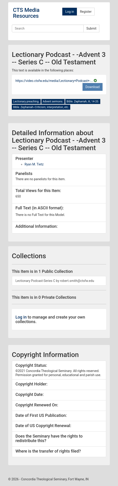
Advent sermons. (53, 101)
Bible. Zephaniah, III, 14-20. (83, 101)
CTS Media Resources (26, 13)
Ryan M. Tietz (34, 164)
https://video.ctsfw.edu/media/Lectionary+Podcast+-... (54, 81)
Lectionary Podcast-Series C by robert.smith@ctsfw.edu (54, 281)
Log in (69, 11)
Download (92, 87)
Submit (91, 28)
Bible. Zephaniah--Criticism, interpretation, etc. (41, 107)
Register (85, 11)
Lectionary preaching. (26, 101)
